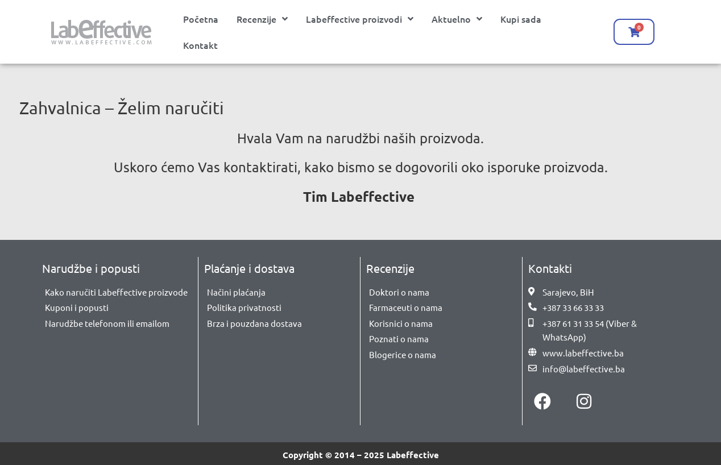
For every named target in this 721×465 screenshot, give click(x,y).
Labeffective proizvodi (359, 19)
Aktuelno (457, 19)
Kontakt (200, 45)
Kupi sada (520, 19)
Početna (200, 19)
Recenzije (262, 19)
